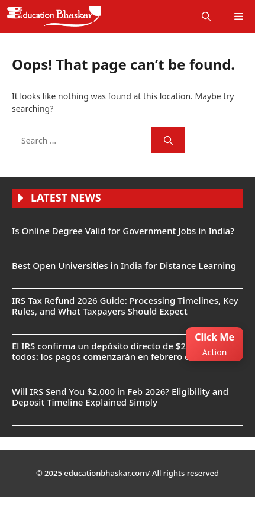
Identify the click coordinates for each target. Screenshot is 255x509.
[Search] (168, 140)
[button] (206, 16)
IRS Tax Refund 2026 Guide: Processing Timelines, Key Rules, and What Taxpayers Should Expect (125, 305)
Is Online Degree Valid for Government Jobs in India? (123, 230)
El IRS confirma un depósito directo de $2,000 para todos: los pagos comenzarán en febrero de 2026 (118, 351)
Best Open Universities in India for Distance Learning (124, 265)
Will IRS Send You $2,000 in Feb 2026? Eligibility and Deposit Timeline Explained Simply (120, 396)
